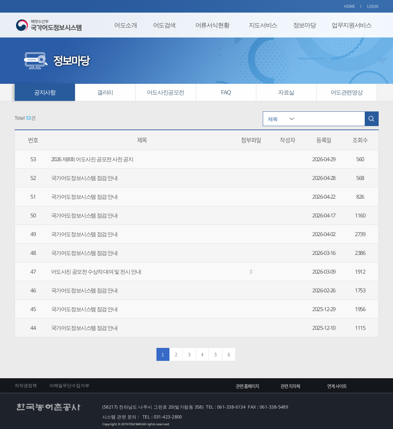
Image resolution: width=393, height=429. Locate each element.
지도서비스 (263, 25)
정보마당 (304, 25)
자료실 (286, 92)
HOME (349, 6)
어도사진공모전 (165, 92)
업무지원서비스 (351, 25)
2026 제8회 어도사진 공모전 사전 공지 (92, 159)
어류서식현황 (212, 25)
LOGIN (373, 6)
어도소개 (125, 25)
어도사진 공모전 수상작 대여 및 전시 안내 (96, 271)
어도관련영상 (347, 92)
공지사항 (44, 92)
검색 (371, 119)
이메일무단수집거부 (69, 385)
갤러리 (105, 92)
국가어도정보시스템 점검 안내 (84, 178)
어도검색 (164, 25)
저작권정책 (26, 385)
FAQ (226, 92)
